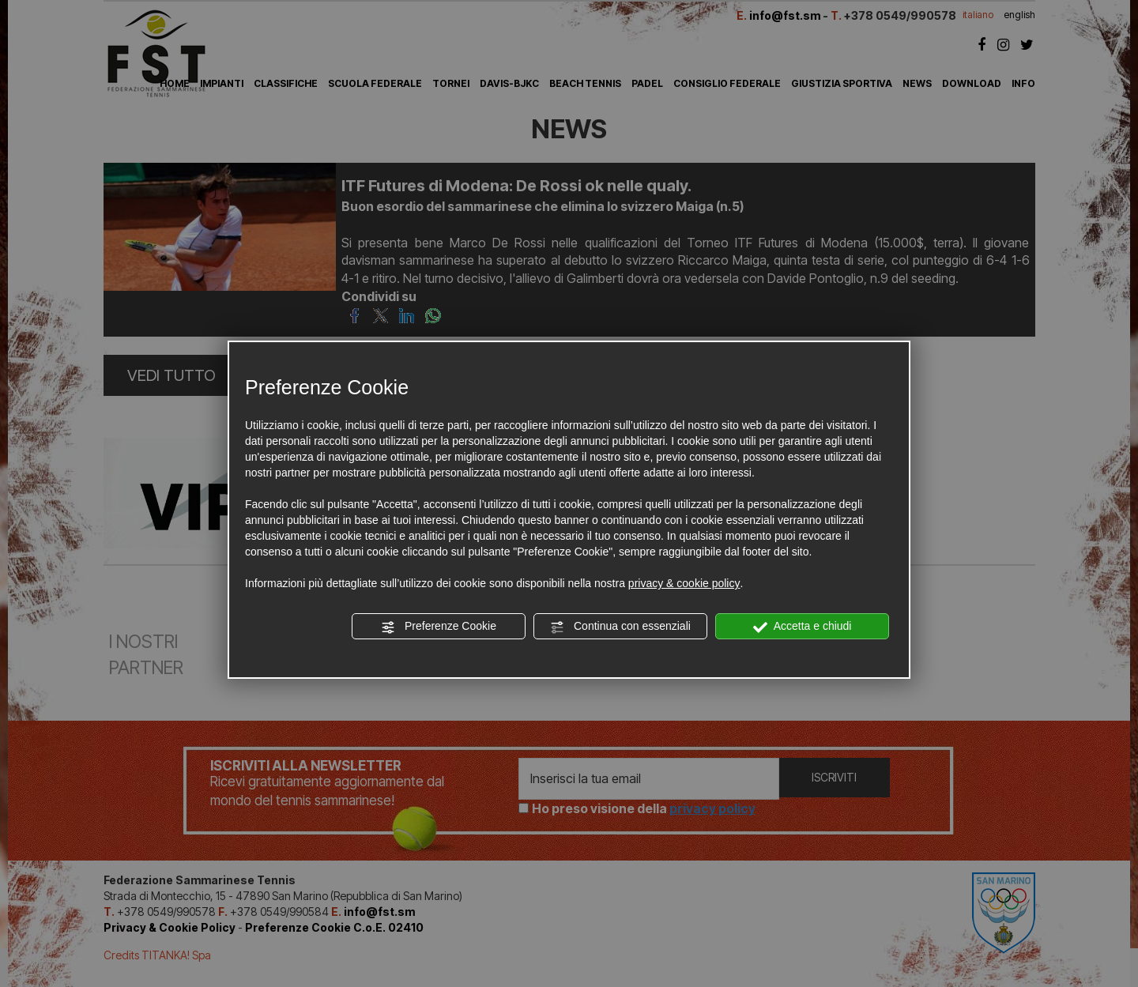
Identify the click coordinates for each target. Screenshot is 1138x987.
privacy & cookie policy (684, 583)
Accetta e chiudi (802, 627)
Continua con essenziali (620, 627)
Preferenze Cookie (438, 627)
